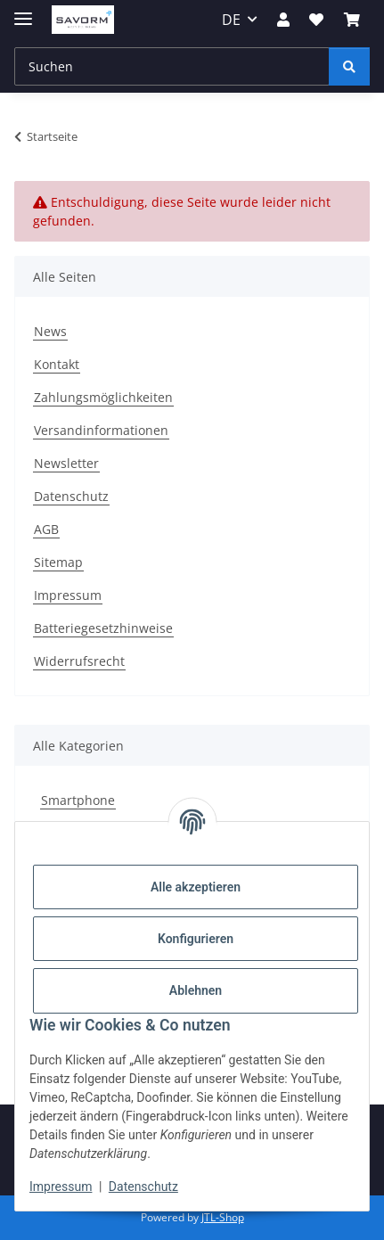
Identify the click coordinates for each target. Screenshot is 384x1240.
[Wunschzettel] (316, 19)
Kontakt (56, 364)
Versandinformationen (101, 430)
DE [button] (231, 19)
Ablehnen (195, 990)
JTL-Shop (222, 1217)
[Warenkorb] (352, 19)
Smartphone (78, 800)
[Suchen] (172, 66)
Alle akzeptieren (196, 887)
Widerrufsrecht (79, 661)
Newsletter (66, 463)
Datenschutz (143, 1186)
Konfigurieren (195, 939)
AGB (46, 529)
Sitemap (58, 562)
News (50, 331)
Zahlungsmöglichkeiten (103, 397)
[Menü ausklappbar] (23, 11)
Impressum (60, 1186)
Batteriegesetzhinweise (103, 628)
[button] (283, 19)
